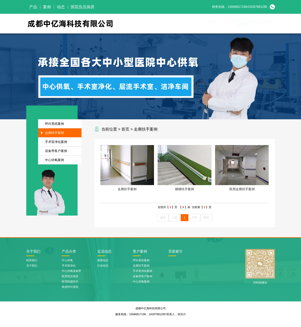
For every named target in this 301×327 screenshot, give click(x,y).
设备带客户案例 (56, 151)
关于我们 (179, 23)
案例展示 (221, 23)
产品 (33, 7)
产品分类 (69, 251)
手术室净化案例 (56, 142)
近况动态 (104, 251)
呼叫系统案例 (54, 123)
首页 (125, 129)
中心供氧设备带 (71, 270)
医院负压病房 (82, 7)
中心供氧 (67, 260)
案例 (47, 7)
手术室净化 (69, 265)
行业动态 (102, 265)
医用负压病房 (70, 276)
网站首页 (157, 23)
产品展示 (200, 23)
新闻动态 (243, 23)
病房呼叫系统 (70, 286)
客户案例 (140, 251)
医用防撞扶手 (70, 281)
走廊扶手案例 (146, 129)
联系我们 (264, 23)
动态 (61, 7)
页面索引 (175, 251)
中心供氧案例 (54, 160)
